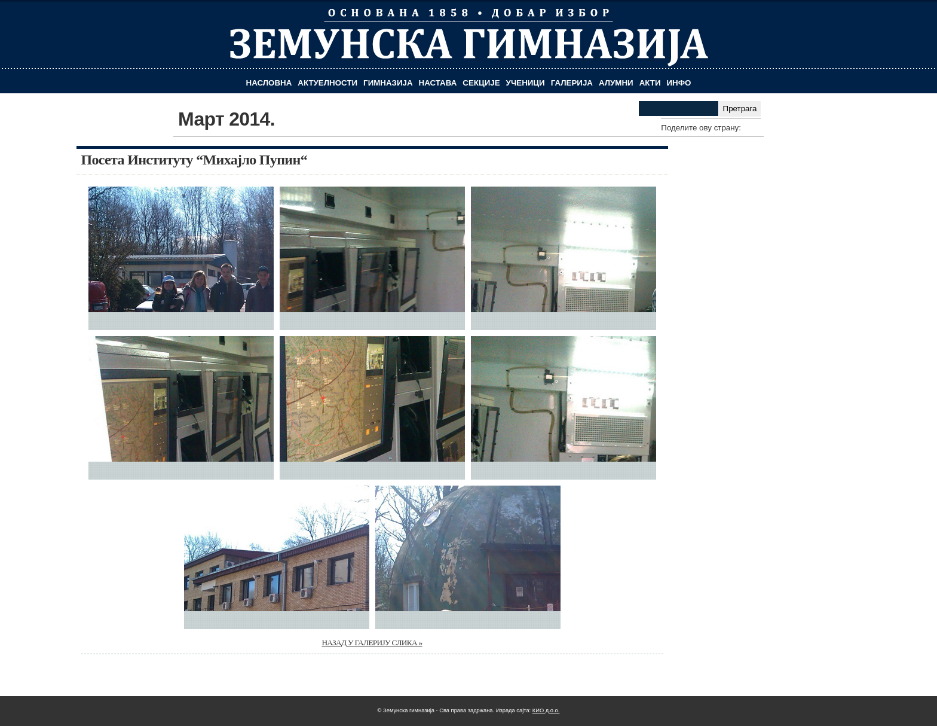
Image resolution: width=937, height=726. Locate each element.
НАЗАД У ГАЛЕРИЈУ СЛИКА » (371, 642)
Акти (650, 82)
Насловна (269, 82)
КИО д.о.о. (546, 710)
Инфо (679, 82)
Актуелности (327, 82)
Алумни (616, 82)
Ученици (525, 82)
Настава (438, 82)
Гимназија (387, 82)
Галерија (572, 82)
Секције (481, 82)
